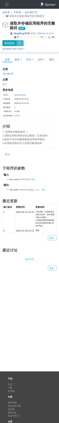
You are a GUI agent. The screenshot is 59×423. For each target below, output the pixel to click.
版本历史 (12, 412)
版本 (18, 59)
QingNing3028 (22, 33)
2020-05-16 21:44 (45, 33)
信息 (7, 59)
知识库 (11, 409)
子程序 (17, 12)
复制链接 (9, 43)
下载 (10, 387)
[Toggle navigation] (7, 4)
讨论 (29, 59)
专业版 (11, 391)
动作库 (6, 12)
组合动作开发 (14, 405)
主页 (10, 384)
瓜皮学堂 (14, 415)
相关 (51, 59)
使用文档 (12, 402)
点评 (41, 59)
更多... (52, 238)
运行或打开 (31, 12)
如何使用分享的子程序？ (13, 49)
